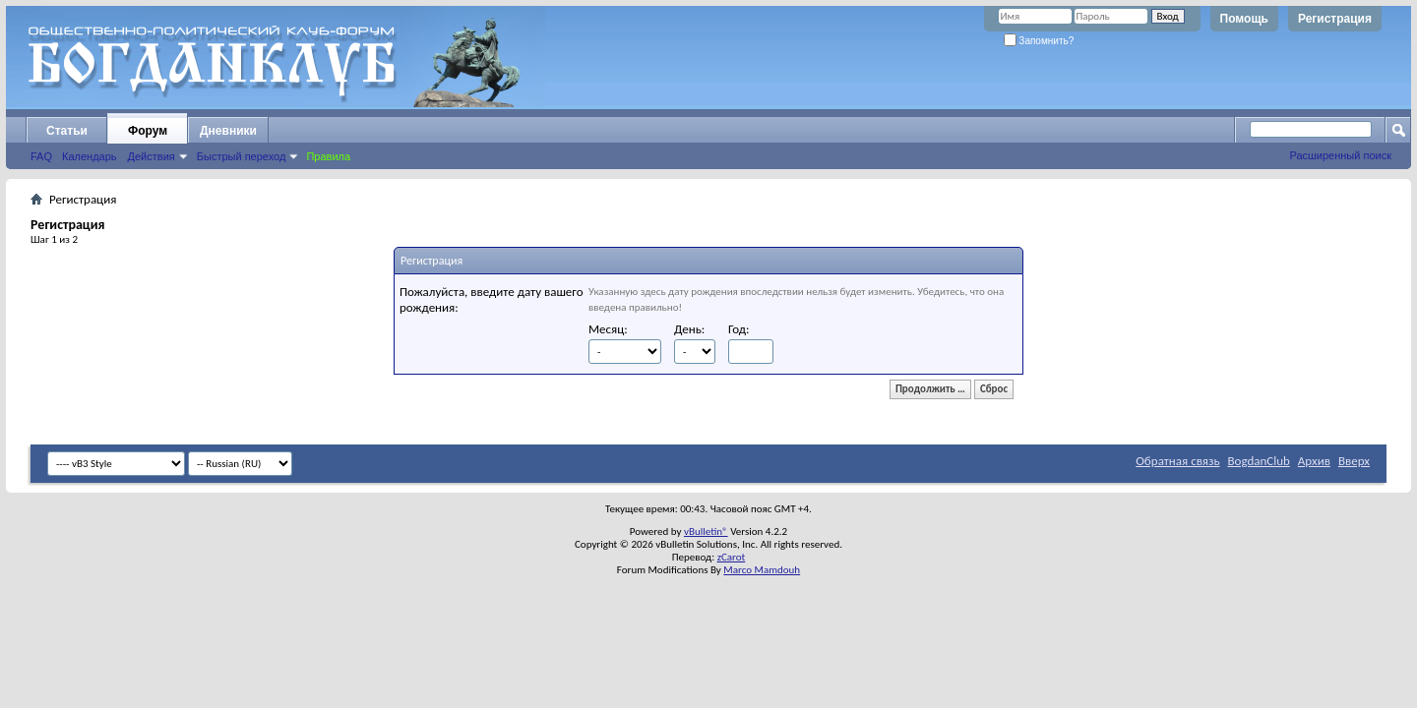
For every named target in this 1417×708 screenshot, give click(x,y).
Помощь (1244, 19)
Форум (147, 131)
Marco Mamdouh (761, 569)
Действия (151, 156)
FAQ (41, 156)
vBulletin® (706, 531)
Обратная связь (1177, 460)
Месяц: (608, 329)
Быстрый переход (241, 156)
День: (689, 329)
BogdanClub (1258, 460)
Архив (1314, 460)
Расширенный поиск (1340, 155)
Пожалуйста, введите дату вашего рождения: (492, 299)
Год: (738, 329)
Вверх (1354, 460)
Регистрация (1335, 19)
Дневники (228, 131)
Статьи (67, 131)
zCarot (731, 557)
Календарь (89, 156)
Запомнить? (1039, 40)
